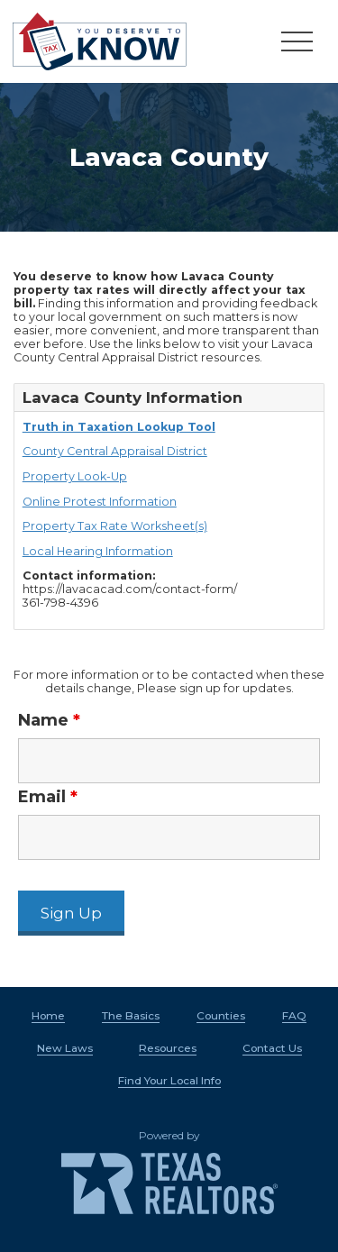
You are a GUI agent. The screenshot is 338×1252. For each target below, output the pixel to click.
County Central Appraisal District (115, 451)
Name (49, 720)
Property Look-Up (75, 476)
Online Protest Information (100, 501)
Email (48, 797)
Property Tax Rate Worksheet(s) (115, 526)
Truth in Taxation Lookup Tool (119, 427)
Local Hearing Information (98, 551)
